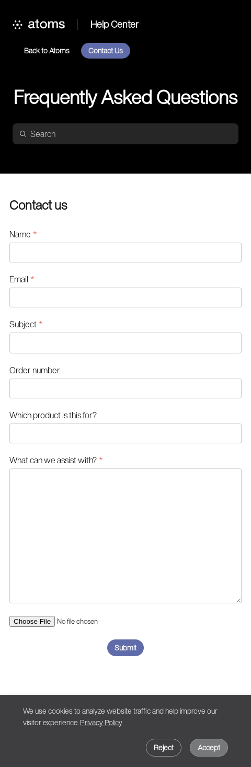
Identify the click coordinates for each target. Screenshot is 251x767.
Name (20, 234)
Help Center (114, 24)
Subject (23, 324)
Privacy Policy (101, 722)
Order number (34, 370)
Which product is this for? (53, 415)
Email (18, 279)
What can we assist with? (53, 460)
